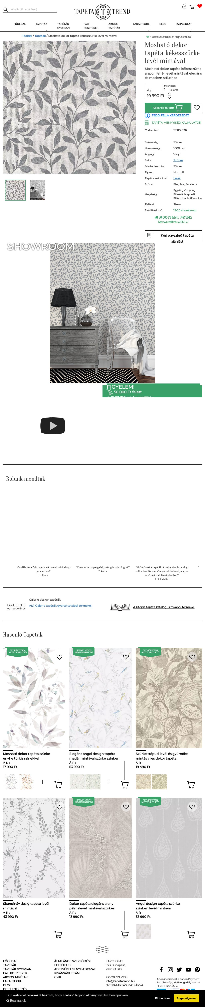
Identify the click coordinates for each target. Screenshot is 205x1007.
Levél (177, 178)
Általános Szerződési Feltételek (72, 963)
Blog (7, 985)
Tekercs (173, 89)
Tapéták (40, 36)
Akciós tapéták (15, 977)
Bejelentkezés (15, 989)
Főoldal (27, 36)
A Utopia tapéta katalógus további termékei (164, 607)
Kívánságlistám (66, 973)
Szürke (178, 160)
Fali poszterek (15, 973)
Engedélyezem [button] (187, 998)
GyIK (57, 977)
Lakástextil (12, 981)
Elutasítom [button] (162, 998)
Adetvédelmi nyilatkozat (74, 969)
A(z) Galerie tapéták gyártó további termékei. (60, 605)
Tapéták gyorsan (17, 969)
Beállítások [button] (16, 1000)
